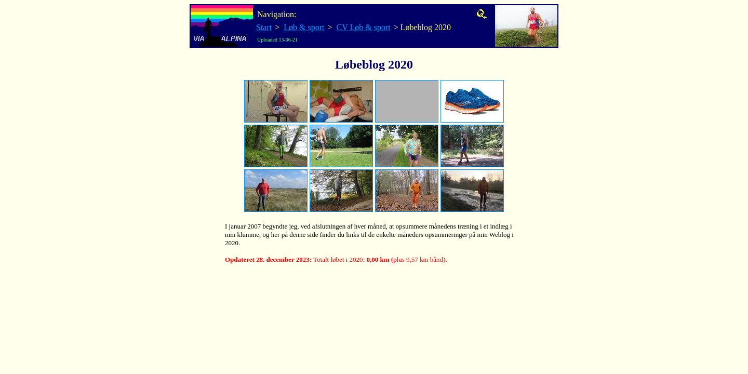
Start (264, 27)
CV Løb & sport (364, 27)
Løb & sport (304, 27)
